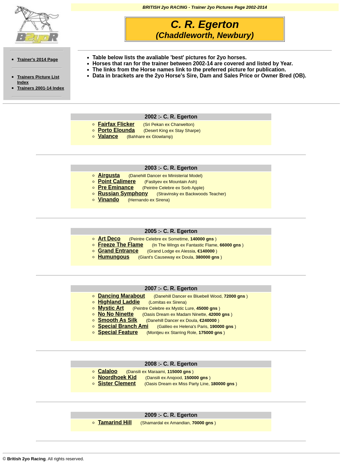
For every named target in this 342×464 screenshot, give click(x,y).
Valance (108, 136)
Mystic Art (111, 308)
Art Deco (109, 238)
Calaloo (107, 371)
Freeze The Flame (120, 244)
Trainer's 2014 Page (37, 59)
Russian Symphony (123, 193)
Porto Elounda (116, 130)
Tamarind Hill (115, 422)
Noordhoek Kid (117, 377)
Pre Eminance (116, 187)
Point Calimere (117, 181)
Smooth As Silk (117, 320)
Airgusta (109, 175)
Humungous (113, 257)
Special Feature (118, 332)
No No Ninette (116, 314)
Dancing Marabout (121, 296)
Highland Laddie (119, 302)
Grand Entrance (118, 251)
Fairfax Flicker (116, 124)
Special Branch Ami (123, 326)
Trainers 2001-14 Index (40, 88)
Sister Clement (117, 383)
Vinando (108, 199)
